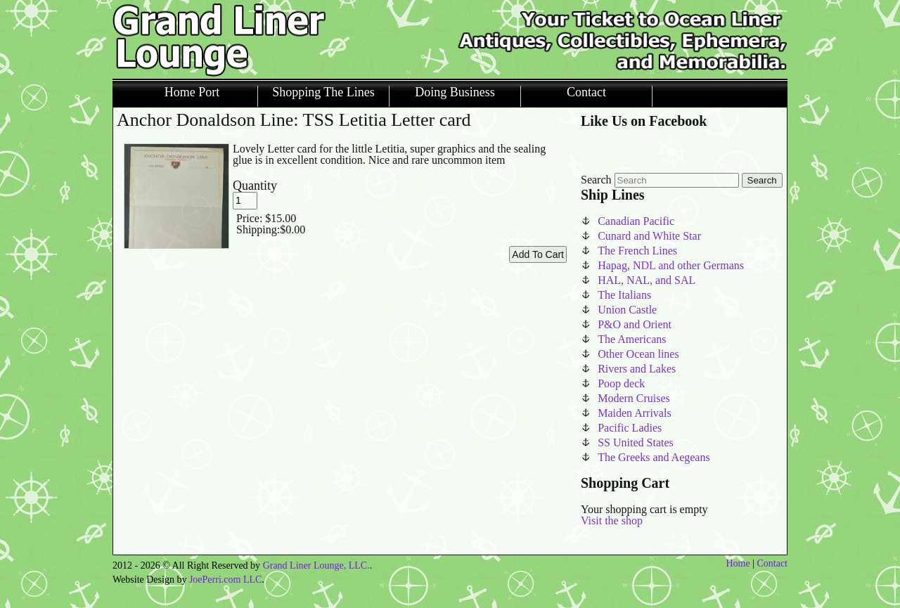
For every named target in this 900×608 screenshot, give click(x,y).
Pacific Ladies (630, 428)
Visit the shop (612, 520)
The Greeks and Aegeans (654, 457)
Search (596, 180)
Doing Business (455, 92)
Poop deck (621, 383)
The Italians (624, 295)
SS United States (636, 442)
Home (738, 563)
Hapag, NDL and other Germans (671, 265)
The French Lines (637, 251)
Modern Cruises (634, 398)
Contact (586, 92)
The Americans (632, 339)
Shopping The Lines (323, 92)
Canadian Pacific (636, 221)
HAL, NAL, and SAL (646, 280)
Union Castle (627, 310)
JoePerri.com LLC (225, 579)
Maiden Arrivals (634, 413)
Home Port (192, 92)
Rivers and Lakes (637, 369)
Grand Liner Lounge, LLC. (316, 565)
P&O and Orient (634, 324)
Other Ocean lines (638, 354)
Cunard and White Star (649, 236)
